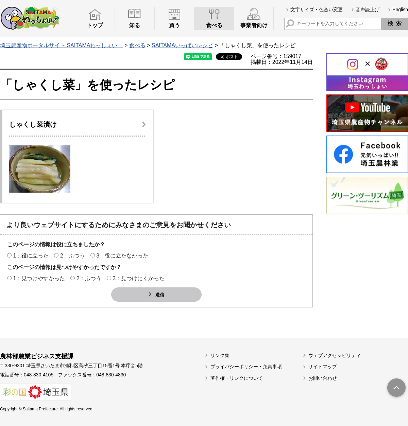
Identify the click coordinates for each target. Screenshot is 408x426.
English (400, 9)
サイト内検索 (290, 23)
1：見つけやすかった (39, 278)
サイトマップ (322, 366)
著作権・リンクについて (236, 378)
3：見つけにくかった (139, 278)
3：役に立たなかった (122, 256)
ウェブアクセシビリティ (334, 355)
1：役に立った (31, 256)
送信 (159, 294)
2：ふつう (72, 256)
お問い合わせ (322, 378)
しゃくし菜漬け (33, 124)
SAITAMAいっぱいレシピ (182, 45)
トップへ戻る (396, 388)
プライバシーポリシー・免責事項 (246, 366)
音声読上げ (367, 9)
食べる (137, 45)
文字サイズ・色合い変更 (316, 9)
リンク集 (220, 355)
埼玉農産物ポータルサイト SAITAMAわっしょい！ (61, 45)
